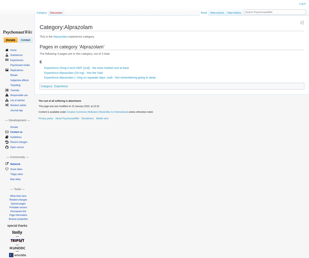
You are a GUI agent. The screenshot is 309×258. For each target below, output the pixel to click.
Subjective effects (19, 80)
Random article (18, 105)
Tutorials (14, 90)
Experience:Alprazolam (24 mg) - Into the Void (73, 72)
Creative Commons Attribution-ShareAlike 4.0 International (97, 112)
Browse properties (18, 219)
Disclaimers (87, 118)
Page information (18, 215)
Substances (16, 55)
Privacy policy (46, 118)
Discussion (56, 12)
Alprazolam (60, 36)
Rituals (14, 75)
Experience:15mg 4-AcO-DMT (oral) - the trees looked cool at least (86, 67)
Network (15, 164)
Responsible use (19, 95)
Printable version (18, 207)
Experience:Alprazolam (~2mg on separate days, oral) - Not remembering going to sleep (100, 77)
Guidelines (15, 137)
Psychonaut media (20, 65)
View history (234, 12)
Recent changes (18, 142)
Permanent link (18, 211)
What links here (18, 196)
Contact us (16, 132)
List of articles (17, 100)
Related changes (18, 199)
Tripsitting (15, 85)
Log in (302, 3)
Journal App (16, 110)
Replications (16, 70)
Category (46, 86)
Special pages (18, 203)
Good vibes (16, 169)
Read (204, 12)
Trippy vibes (16, 174)
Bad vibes (15, 179)
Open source (17, 147)
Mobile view (102, 118)
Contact (25, 40)
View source (217, 12)
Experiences (16, 60)
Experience (61, 86)
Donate (10, 40)
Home (13, 50)
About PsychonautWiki (67, 118)
